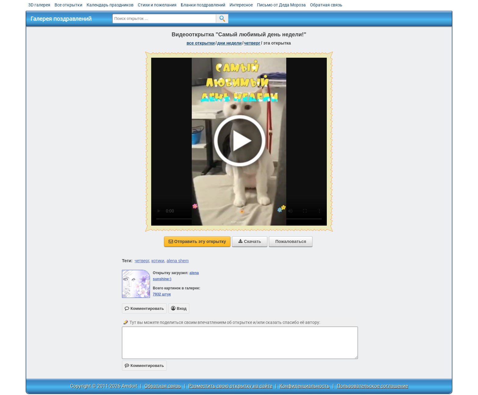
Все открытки (68, 4)
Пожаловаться (290, 241)
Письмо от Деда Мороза (281, 4)
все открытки (201, 43)
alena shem (178, 260)
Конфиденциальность (305, 386)
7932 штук (162, 294)
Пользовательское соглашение (372, 386)
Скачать (249, 241)
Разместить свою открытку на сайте (230, 386)
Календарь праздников (110, 4)
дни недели (229, 43)
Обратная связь (326, 4)
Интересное (241, 4)
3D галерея (39, 4)
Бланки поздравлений (203, 4)
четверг (252, 43)
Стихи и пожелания (157, 4)
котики (158, 260)
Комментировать (144, 365)
